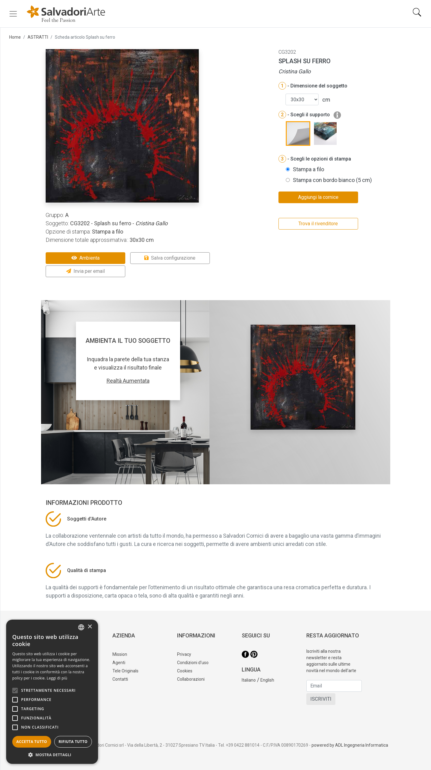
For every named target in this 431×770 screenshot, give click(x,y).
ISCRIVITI (320, 699)
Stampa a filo (308, 169)
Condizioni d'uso (193, 662)
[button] (52, 755)
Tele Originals (125, 670)
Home (15, 37)
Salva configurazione (169, 258)
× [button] (89, 627)
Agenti (118, 662)
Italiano (249, 680)
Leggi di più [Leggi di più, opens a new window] (57, 678)
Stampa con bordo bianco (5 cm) (332, 180)
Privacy (184, 654)
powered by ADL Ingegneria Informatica (350, 745)
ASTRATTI (38, 37)
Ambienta (85, 258)
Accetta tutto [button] (31, 741)
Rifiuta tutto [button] (73, 741)
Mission (119, 654)
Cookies (184, 670)
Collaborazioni (191, 679)
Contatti (120, 679)
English (267, 680)
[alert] (52, 692)
